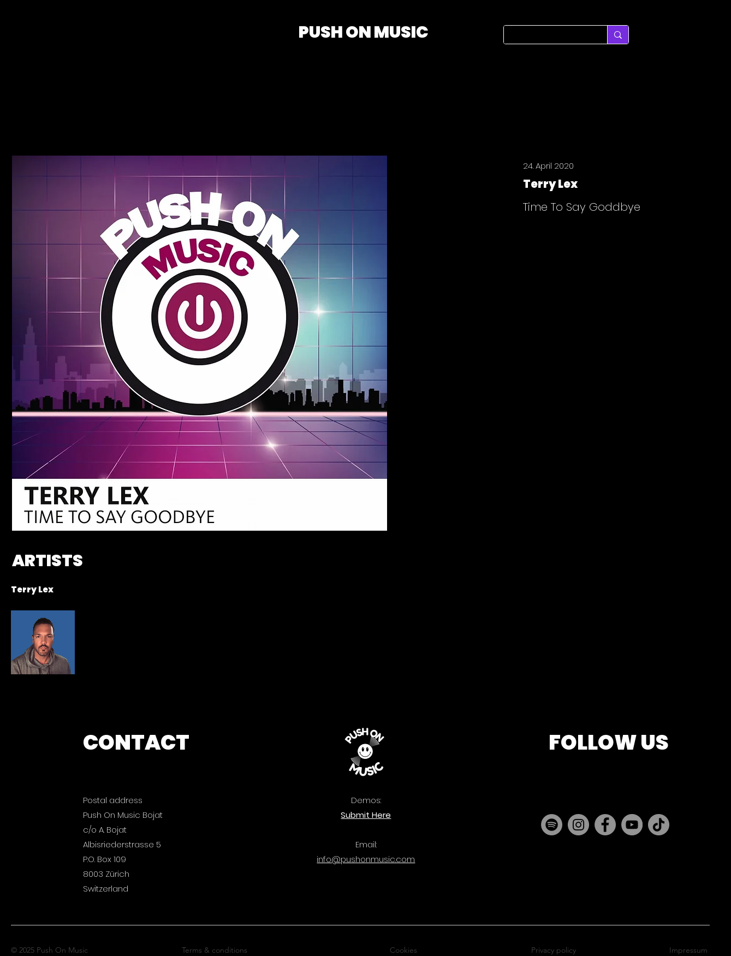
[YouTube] (632, 824)
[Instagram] (578, 824)
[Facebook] (605, 824)
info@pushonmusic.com (366, 859)
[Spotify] (551, 824)
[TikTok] (658, 824)
